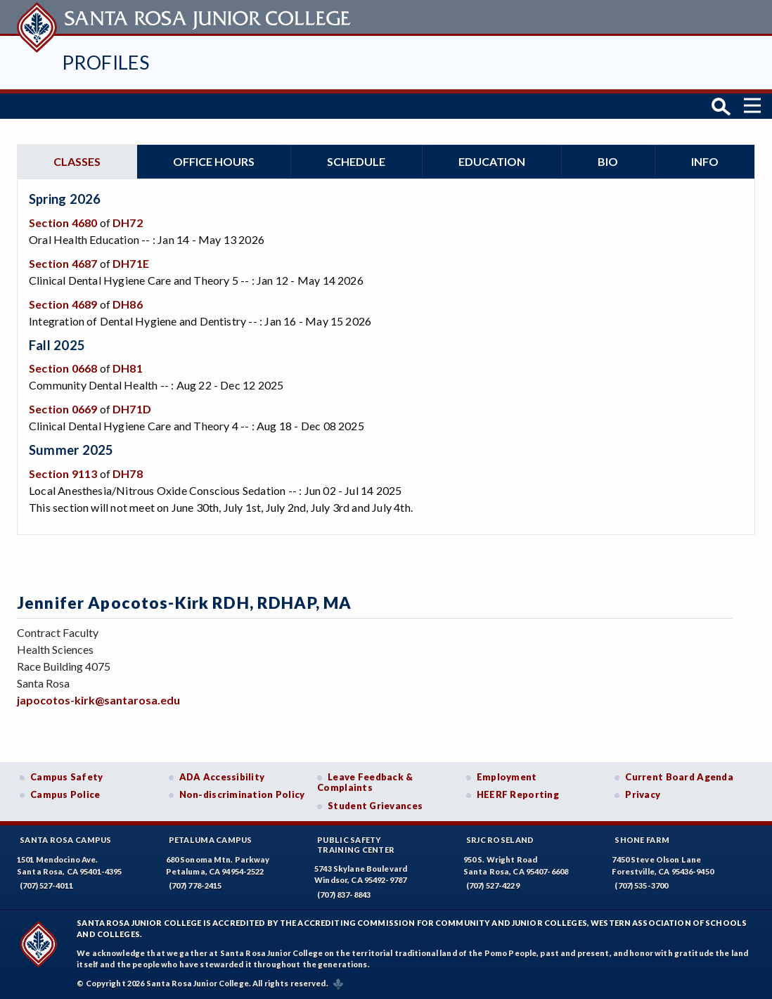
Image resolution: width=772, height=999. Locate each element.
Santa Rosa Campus (66, 839)
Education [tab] (491, 161)
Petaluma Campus (210, 839)
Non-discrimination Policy (242, 794)
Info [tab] (705, 161)
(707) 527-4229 (493, 885)
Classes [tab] (77, 161)
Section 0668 (63, 368)
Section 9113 (63, 473)
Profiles (105, 62)
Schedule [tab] (356, 161)
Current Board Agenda (679, 776)
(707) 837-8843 (344, 894)
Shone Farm (642, 839)
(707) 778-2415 (195, 885)
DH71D (131, 408)
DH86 (127, 304)
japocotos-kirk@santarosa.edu (98, 700)
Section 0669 (63, 408)
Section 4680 (63, 222)
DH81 (127, 368)
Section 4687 (63, 263)
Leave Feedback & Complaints (365, 782)
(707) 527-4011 (46, 885)
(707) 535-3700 (641, 885)
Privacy (642, 794)
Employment (507, 776)
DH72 (127, 222)
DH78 (127, 473)
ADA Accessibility (222, 776)
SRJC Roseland (500, 839)
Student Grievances (375, 805)
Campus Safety (66, 776)
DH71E (130, 263)
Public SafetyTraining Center (355, 844)
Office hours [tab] (214, 161)
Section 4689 (63, 304)
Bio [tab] (608, 161)
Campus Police (65, 794)
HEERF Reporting (518, 794)
